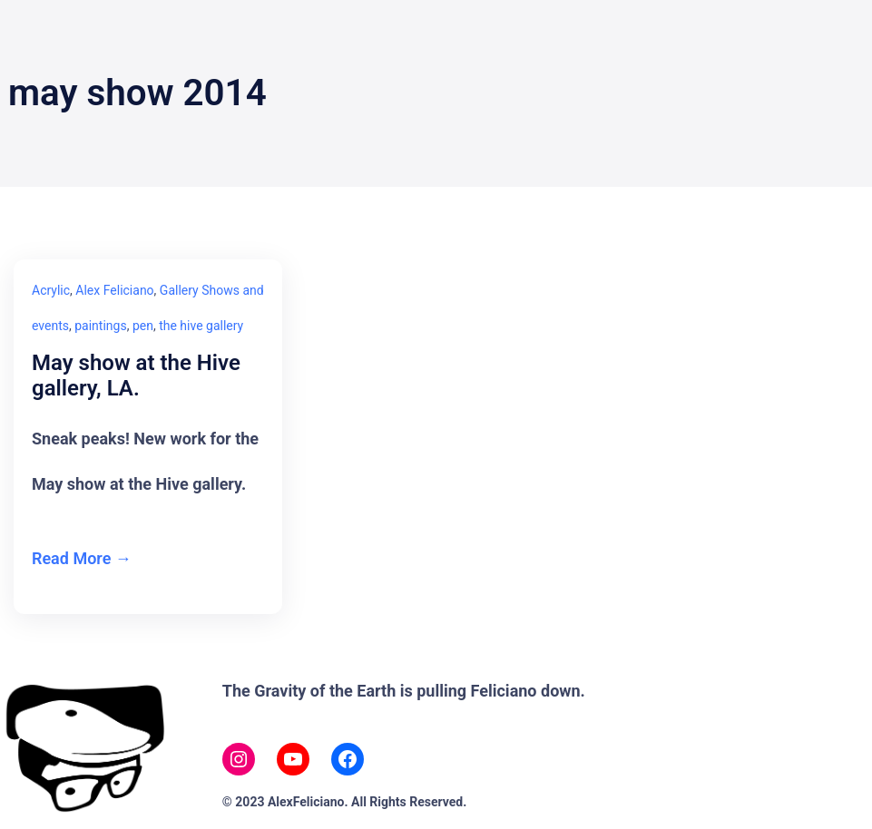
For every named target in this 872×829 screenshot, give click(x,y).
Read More (71, 558)
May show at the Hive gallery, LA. (136, 376)
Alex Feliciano (114, 290)
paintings (100, 325)
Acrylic (51, 290)
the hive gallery (201, 325)
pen (142, 325)
